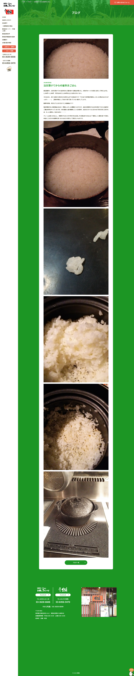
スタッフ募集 (9, 51)
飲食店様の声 (6, 34)
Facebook (43, 595)
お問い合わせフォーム (123, 2)
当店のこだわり (6, 20)
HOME (4, 17)
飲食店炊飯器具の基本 (8, 37)
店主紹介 (4, 23)
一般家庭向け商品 (7, 26)
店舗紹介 (4, 40)
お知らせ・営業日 (10, 47)
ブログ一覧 (76, 562)
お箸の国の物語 (6, 43)
